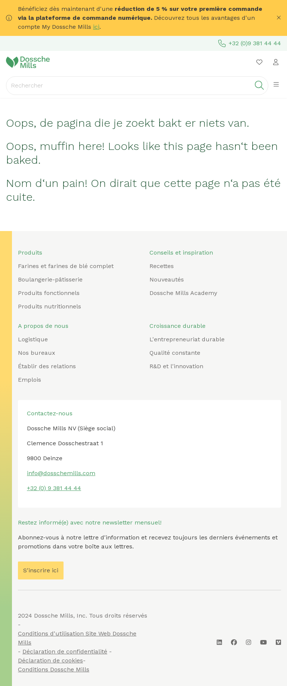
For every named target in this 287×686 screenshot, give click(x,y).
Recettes (161, 266)
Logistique (33, 339)
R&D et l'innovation (176, 366)
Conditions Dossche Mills (53, 669)
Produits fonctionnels (49, 292)
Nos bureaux (36, 352)
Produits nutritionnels (49, 306)
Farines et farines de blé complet (66, 266)
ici (96, 26)
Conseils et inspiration (181, 252)
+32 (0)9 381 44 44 (249, 43)
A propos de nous (43, 325)
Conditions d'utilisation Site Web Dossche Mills (77, 638)
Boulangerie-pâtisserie (50, 279)
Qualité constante (174, 352)
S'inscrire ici (40, 570)
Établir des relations (47, 366)
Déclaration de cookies (50, 660)
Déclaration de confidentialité (64, 651)
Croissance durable (177, 325)
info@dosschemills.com (61, 473)
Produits (30, 252)
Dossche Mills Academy (183, 292)
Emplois (29, 379)
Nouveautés (166, 279)
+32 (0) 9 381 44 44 (54, 488)
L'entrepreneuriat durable (187, 339)
